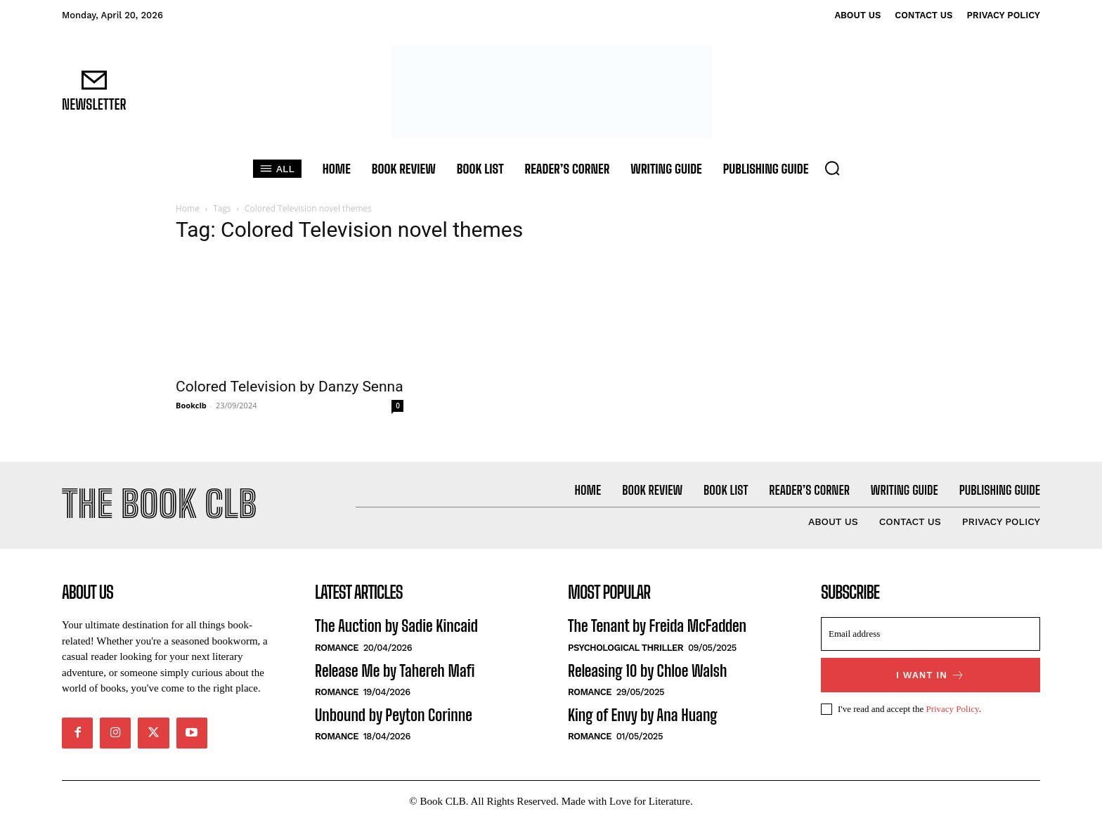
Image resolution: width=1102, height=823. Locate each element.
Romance (336, 649)
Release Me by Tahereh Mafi (394, 672)
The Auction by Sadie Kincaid (396, 627)
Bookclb (191, 405)
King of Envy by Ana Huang (643, 716)
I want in (930, 677)
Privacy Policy (952, 710)
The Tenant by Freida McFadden (657, 627)
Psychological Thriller (625, 649)
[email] (930, 636)
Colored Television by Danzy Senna (289, 386)
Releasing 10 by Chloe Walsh (647, 672)
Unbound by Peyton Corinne (393, 716)
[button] (832, 168)
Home (188, 208)
